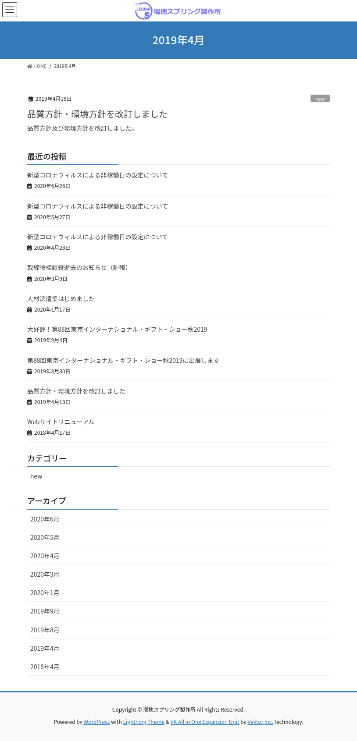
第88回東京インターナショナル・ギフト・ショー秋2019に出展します (123, 360)
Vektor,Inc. (260, 721)
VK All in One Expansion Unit (205, 721)
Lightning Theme (143, 721)
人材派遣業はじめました (61, 298)
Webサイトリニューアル (61, 421)
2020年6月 (45, 518)
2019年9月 (45, 610)
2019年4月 (45, 648)
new (320, 98)
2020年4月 (45, 555)
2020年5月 (45, 537)
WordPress (97, 721)
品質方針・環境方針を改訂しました (97, 113)
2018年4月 (45, 666)
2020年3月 (45, 574)
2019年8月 (45, 629)
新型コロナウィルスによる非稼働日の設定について (97, 174)
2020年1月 (45, 592)
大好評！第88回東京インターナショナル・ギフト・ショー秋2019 (117, 329)
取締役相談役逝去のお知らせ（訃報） (79, 267)
